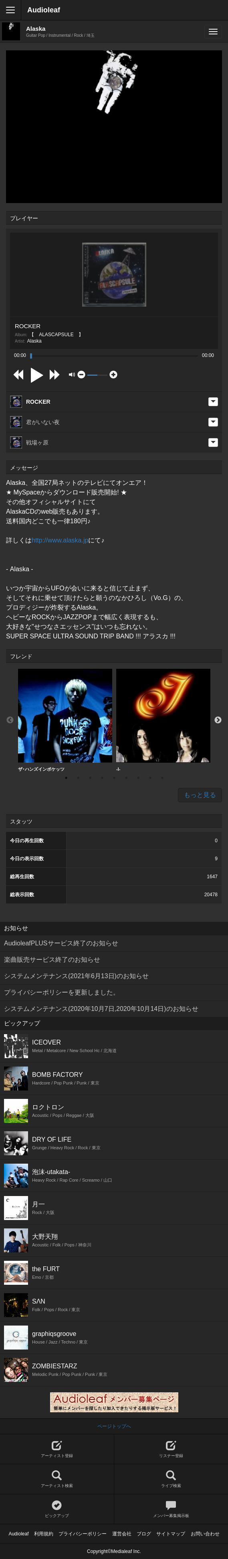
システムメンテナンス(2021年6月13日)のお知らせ (76, 976)
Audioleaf (43, 10)
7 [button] (138, 778)
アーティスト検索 (57, 1479)
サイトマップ (170, 1534)
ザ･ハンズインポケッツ (65, 720)
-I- (163, 720)
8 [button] (150, 778)
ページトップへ (114, 1426)
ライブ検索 (171, 1479)
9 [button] (162, 778)
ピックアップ (57, 1509)
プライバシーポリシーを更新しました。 (61, 992)
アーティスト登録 (57, 1449)
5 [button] (114, 778)
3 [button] (90, 778)
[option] (65, 720)
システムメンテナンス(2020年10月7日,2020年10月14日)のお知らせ (101, 1008)
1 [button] (66, 778)
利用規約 (43, 1534)
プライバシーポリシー (83, 1534)
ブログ (144, 1534)
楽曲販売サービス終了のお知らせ (52, 959)
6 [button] (126, 778)
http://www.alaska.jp (60, 540)
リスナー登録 (171, 1449)
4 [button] (102, 778)
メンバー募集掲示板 (171, 1509)
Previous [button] (10, 720)
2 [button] (78, 778)
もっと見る (200, 794)
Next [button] (218, 720)
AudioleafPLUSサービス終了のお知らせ (61, 943)
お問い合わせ (205, 1534)
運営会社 (121, 1534)
